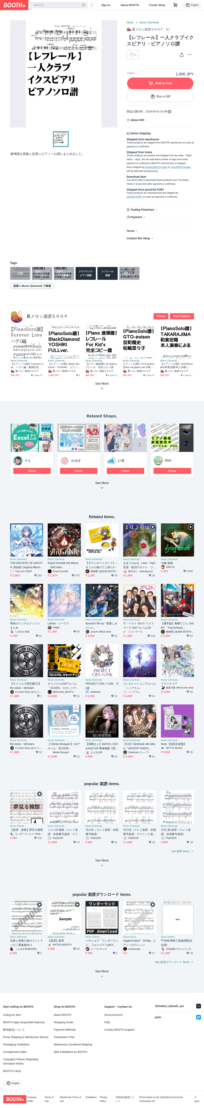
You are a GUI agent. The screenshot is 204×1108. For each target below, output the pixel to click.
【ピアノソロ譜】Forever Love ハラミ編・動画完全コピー (27, 365)
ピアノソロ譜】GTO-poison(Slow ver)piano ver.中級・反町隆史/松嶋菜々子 (139, 365)
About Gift (137, 120)
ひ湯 (121, 460)
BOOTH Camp (12, 1071)
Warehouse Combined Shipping (73, 1044)
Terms (131, 230)
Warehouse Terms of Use (70, 1099)
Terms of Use (49, 1099)
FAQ (107, 1022)
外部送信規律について (125, 1099)
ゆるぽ (76, 460)
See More (102, 486)
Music (130, 22)
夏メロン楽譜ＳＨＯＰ (47, 316)
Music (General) (149, 22)
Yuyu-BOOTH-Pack (180, 167)
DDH (168, 460)
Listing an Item (12, 1014)
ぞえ (28, 460)
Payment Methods (65, 1029)
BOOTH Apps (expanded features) (24, 1022)
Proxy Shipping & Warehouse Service (26, 1037)
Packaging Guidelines (16, 1044)
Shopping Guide (63, 1022)
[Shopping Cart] (175, 5)
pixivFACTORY (134, 196)
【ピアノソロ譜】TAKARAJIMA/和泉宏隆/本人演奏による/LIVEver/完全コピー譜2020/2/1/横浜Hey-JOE (176, 365)
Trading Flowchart (142, 209)
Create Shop (157, 5)
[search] (83, 5)
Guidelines (91, 1097)
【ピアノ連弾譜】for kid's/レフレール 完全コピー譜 (102, 365)
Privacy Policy (103, 1099)
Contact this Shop (138, 238)
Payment (136, 217)
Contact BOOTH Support (119, 1029)
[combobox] (58, 5)
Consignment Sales (15, 1051)
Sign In (105, 5)
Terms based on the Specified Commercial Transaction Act (161, 1099)
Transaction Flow (64, 1037)
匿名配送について (14, 1029)
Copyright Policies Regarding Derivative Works (20, 1061)
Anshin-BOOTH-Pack (156, 167)
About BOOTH (129, 5)
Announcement (113, 1014)
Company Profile (31, 1099)
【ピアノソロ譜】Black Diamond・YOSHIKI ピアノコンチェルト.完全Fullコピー (64, 365)
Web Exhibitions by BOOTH (70, 1051)
